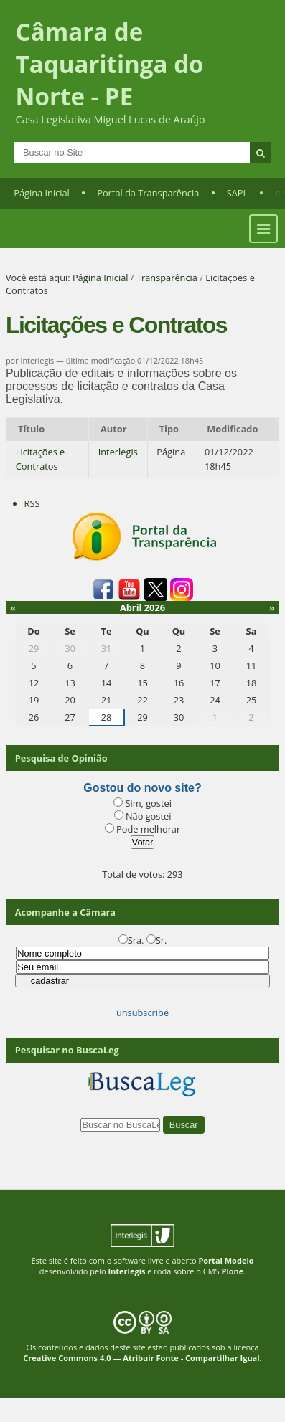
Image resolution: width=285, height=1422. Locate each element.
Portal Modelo (225, 1260)
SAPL (237, 192)
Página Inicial (42, 192)
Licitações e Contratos (40, 458)
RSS (32, 503)
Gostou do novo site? (142, 788)
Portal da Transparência (148, 192)
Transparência (166, 277)
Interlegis (118, 451)
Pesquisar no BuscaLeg (67, 1049)
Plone (232, 1271)
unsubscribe (142, 1012)
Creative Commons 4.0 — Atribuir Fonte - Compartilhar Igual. (142, 1357)
